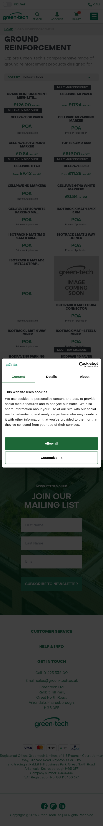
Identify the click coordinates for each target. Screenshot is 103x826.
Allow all (51, 443)
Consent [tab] (18, 376)
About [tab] (85, 376)
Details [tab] (51, 376)
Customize (52, 457)
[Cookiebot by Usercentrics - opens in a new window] (79, 364)
